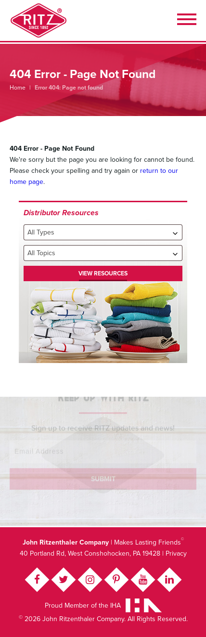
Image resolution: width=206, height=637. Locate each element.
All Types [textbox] (40, 232)
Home (18, 87)
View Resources (103, 273)
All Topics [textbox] (41, 253)
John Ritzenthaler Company (38, 20)
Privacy (176, 553)
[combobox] (103, 232)
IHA (115, 605)
